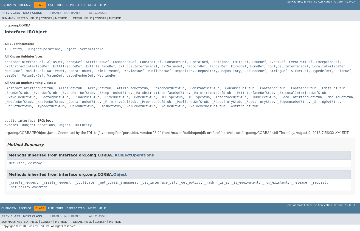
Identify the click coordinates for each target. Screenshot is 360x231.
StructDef (300, 71)
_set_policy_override (28, 187)
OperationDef (80, 71)
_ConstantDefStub (203, 88)
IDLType (274, 66)
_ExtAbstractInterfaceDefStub (161, 93)
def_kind (16, 163)
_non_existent (275, 182)
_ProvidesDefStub (155, 102)
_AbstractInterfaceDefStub (29, 88)
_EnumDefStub (16, 93)
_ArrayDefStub (98, 88)
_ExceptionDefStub (114, 93)
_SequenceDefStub (293, 102)
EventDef (277, 62)
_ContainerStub (302, 88)
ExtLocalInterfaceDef (138, 66)
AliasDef (54, 62)
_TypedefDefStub (50, 106)
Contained (199, 62)
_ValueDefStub (172, 106)
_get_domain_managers (117, 182)
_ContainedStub (271, 88)
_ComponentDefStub (168, 88)
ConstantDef (150, 62)
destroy (35, 163)
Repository (184, 71)
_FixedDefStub (116, 97)
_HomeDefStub (143, 97)
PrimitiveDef (107, 71)
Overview (8, 5)
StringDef (278, 71)
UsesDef (11, 75)
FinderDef (218, 66)
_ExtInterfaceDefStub (254, 93)
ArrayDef (74, 62)
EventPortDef (300, 62)
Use (51, 5)
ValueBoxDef (32, 75)
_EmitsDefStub (332, 88)
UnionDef (343, 71)
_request (318, 182)
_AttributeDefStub (131, 88)
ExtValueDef (172, 66)
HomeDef (257, 66)
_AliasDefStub (69, 88)
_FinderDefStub (85, 97)
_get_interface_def (158, 182)
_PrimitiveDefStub (119, 102)
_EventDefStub (44, 93)
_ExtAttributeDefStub (211, 93)
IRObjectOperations (43, 49)
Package (25, 5)
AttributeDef (97, 62)
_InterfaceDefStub (230, 97)
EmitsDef (240, 62)
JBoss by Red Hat (38, 226)
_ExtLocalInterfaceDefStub (302, 93)
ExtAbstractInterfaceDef (27, 66)
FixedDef (238, 66)
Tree (60, 5)
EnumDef (259, 62)
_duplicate (84, 182)
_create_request (23, 182)
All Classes (98, 12)
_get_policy (190, 182)
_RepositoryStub (226, 102)
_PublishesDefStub (191, 102)
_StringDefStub (325, 102)
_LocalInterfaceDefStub (300, 97)
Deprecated (75, 5)
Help (102, 5)
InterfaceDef (296, 66)
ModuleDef (13, 71)
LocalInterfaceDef (328, 66)
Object (70, 49)
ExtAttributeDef (67, 66)
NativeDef (56, 71)
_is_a (223, 182)
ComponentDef (124, 62)
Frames (56, 12)
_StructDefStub (18, 106)
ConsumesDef (176, 62)
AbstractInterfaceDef (24, 62)
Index (91, 5)
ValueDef (54, 75)
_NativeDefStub (49, 102)
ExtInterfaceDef (100, 66)
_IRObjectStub (263, 97)
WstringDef (107, 75)
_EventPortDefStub (77, 93)
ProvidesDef (133, 71)
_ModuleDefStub (339, 97)
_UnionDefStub (81, 106)
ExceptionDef (327, 62)
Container (220, 62)
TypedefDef (322, 71)
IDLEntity (13, 49)
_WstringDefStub (243, 106)
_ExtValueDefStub (20, 97)
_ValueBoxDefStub (140, 106)
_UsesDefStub (109, 106)
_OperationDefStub (83, 102)
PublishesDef (159, 71)
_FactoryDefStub (53, 97)
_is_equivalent (245, 182)
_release (299, 182)
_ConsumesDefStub (238, 88)
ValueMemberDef (80, 75)
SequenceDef (255, 71)
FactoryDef (196, 66)
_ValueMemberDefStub (206, 106)
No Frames (72, 12)
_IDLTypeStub (171, 97)
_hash (209, 182)
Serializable (91, 49)
